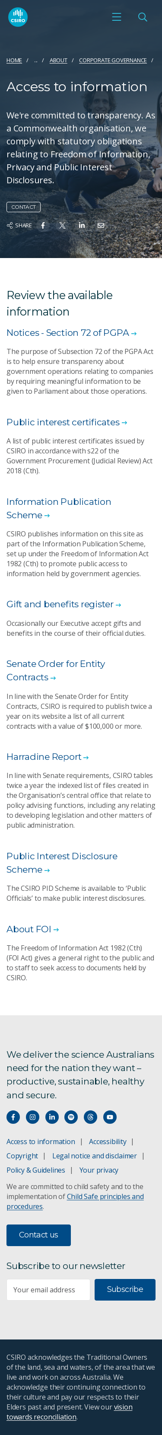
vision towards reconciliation (69, 1412)
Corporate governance (113, 60)
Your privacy (98, 1170)
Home (14, 60)
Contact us (38, 1235)
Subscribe (125, 1289)
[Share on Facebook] (43, 225)
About (58, 60)
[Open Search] (142, 17)
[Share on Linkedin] (82, 225)
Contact (23, 207)
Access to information (40, 1141)
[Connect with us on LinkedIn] (52, 1117)
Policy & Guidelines (35, 1170)
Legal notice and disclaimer (94, 1156)
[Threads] (90, 1117)
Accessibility (107, 1141)
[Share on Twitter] (62, 225)
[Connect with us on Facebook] (13, 1117)
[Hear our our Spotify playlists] (71, 1117)
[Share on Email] (101, 225)
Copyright (22, 1156)
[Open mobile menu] (116, 17)
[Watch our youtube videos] (110, 1117)
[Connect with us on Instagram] (32, 1117)
